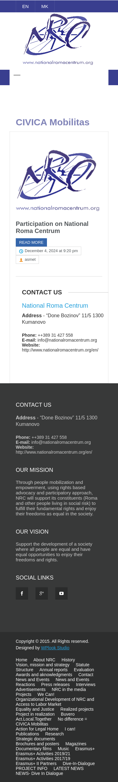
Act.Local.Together (34, 719)
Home (21, 659)
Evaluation (84, 669)
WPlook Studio (55, 647)
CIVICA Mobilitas (32, 724)
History (68, 659)
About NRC (44, 659)
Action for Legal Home (37, 728)
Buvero (67, 714)
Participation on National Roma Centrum (52, 227)
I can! (70, 728)
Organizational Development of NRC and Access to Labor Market (55, 702)
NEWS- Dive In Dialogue (39, 773)
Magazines (75, 743)
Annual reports (54, 669)
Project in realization (35, 714)
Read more (31, 242)
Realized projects (77, 709)
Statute (82, 664)
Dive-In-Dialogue (79, 763)
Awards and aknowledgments (44, 674)
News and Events (32, 679)
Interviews (85, 684)
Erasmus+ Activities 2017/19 (43, 758)
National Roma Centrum (55, 305)
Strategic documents (35, 738)
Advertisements (30, 689)
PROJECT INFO (31, 768)
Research (54, 733)
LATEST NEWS (68, 768)
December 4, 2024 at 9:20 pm (51, 250)
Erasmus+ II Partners (36, 763)
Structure (24, 669)
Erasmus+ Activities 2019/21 (43, 753)
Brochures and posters (37, 743)
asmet (30, 259)
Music (63, 748)
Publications (27, 733)
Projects (24, 694)
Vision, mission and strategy (43, 664)
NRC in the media (69, 689)
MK (44, 6)
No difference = (72, 719)
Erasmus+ (85, 748)
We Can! (46, 694)
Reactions (25, 684)
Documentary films (34, 748)
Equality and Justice (35, 709)
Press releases (55, 684)
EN (25, 6)
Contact (85, 674)
